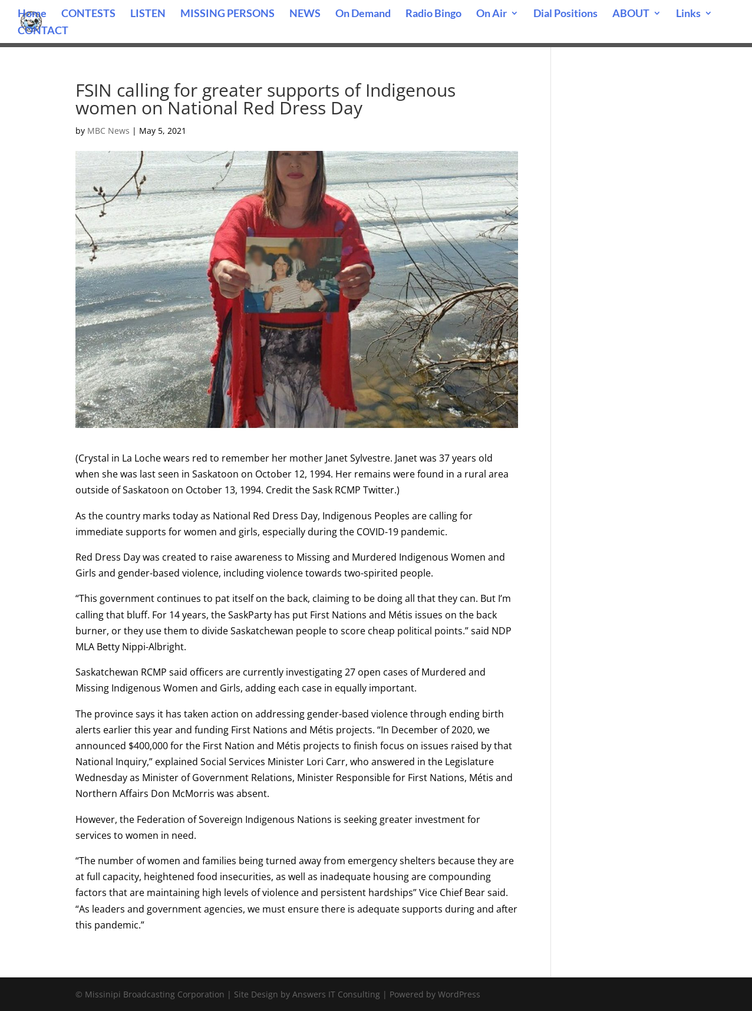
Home (32, 14)
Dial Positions (565, 14)
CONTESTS (88, 14)
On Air (491, 14)
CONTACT (43, 31)
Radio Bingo (433, 14)
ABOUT (630, 14)
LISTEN (148, 14)
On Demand (363, 14)
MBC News (108, 130)
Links (688, 14)
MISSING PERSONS (227, 14)
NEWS (305, 14)
